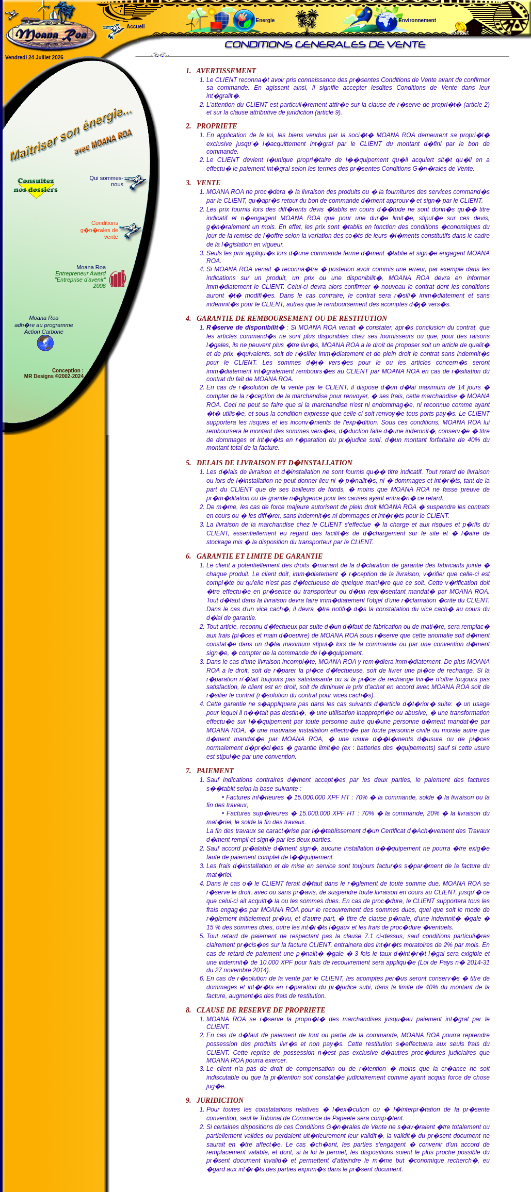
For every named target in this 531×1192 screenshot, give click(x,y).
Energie (252, 15)
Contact (459, 33)
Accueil (151, 26)
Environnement (382, 15)
